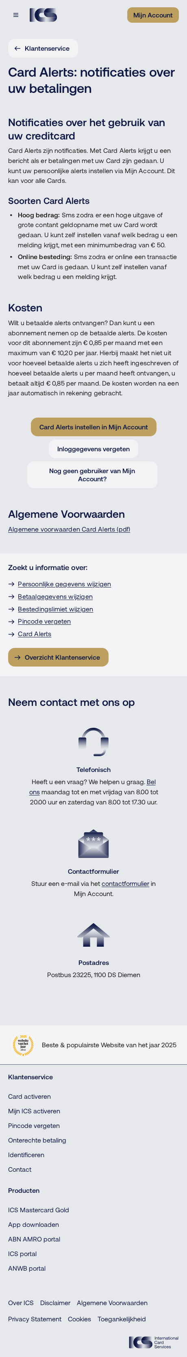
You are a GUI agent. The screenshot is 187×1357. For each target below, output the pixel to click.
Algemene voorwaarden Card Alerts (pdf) (69, 529)
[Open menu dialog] (16, 15)
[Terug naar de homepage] (43, 15)
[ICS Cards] (153, 1342)
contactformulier (125, 883)
